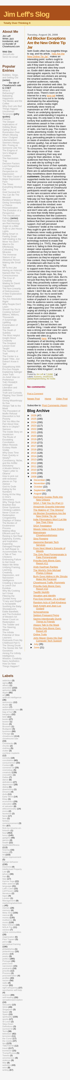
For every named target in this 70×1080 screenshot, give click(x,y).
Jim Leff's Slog (26, 14)
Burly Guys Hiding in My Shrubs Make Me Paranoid (50, 578)
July (36, 644)
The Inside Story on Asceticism (12, 433)
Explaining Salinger (12, 372)
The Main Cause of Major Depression (12, 177)
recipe (5, 985)
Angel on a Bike (10, 226)
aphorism (6, 690)
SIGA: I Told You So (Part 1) (48, 503)
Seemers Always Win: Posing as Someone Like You (12, 145)
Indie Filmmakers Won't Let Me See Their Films (50, 521)
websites (6, 1065)
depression (7, 784)
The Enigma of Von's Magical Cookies (9, 153)
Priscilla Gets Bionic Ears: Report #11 (47, 562)
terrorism (6, 1036)
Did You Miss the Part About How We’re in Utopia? (11, 424)
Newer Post (33, 398)
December (40, 480)
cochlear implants (10, 753)
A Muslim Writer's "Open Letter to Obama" (11, 471)
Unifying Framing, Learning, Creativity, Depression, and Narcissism (11, 572)
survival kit (7, 1029)
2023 (34, 425)
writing (5, 1070)
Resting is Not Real (12, 536)
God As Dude (9, 486)
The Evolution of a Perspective (11, 211)
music (5, 922)
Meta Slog (7, 912)
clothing (6, 748)
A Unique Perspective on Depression (10, 171)
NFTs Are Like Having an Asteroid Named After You (12, 270)
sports (5, 1019)
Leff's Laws (7, 888)
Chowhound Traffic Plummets (49, 582)
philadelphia (8, 949)
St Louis (6, 1021)
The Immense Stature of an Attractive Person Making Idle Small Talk (11, 259)
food (4, 833)
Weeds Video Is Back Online (48, 529)
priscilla (6, 970)
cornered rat (8, 767)
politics (5, 958)
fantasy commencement (10, 821)
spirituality (7, 1016)
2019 (34, 439)
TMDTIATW (8, 1045)
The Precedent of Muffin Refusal (11, 412)
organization (8, 937)
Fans (4, 181)
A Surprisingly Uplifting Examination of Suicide (10, 324)
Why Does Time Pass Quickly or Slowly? (10, 455)
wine (4, 1067)
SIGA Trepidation (42, 525)
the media (51, 379)
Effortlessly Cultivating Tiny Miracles (10, 249)
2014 (34, 456)
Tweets (5, 1055)
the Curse (7, 1038)
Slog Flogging (40, 538)
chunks (5, 746)
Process (6, 528)
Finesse (6, 119)
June (37, 647)
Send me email (10, 57)
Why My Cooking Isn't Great (11, 592)
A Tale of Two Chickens (9, 555)
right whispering (10, 987)
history (5, 852)
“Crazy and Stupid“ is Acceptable (12, 602)
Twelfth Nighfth (41, 592)
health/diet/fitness (10, 845)
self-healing (8, 997)
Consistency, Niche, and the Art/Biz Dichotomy (12, 463)
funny (5, 835)
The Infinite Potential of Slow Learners (11, 635)
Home (48, 398)
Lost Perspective (10, 166)
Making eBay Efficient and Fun (11, 532)
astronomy (7, 702)
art (3, 695)
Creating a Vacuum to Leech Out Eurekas (12, 585)
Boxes (5, 724)
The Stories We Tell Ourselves (12, 649)
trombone (7, 1050)
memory (6, 910)
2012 (34, 463)
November (40, 483)
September (40, 490)
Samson (6, 429)
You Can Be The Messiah (10, 196)
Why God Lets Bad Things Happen (12, 107)
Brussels (6, 726)
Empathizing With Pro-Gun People (11, 368)
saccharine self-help (12, 990)
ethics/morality (9, 808)
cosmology (7, 770)
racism (5, 980)
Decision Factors (11, 163)
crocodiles (7, 775)
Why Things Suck (11, 502)
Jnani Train (8, 374)
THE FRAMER (9, 382)
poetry (5, 956)
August (38, 493)
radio (4, 983)
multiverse (7, 920)
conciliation (7, 760)
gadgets (6, 837)
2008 (34, 476)
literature (6, 893)
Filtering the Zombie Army (9, 597)
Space (5, 1012)
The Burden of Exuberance (9, 524)
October (38, 486)
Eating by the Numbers (9, 490)
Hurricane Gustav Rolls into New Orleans (48, 498)
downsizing (7, 789)
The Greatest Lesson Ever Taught (9, 346)
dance (5, 779)
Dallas (5, 777)
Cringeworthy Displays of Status (11, 519)
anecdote (6, 687)
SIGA (5, 1007)
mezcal (5, 915)
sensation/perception (12, 999)
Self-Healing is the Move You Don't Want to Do (11, 242)
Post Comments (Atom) (54, 405)
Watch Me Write (10, 564)
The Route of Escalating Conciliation (9, 440)
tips (4, 1043)
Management (8, 900)
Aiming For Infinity (11, 653)
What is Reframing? (8, 92)
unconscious (8, 1058)
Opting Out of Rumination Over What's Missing (11, 132)
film (4, 825)
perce (5, 941)
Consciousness (10, 275)
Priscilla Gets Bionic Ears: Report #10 (47, 587)
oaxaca (6, 929)
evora (5, 811)
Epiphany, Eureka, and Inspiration (11, 540)
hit (3, 854)
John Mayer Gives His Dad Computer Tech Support (47, 639)
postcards (7, 968)
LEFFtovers (8, 891)
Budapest (7, 729)
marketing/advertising (36, 379)
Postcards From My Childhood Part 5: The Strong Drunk (12, 643)
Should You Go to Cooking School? (11, 310)
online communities (11, 932)
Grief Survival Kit (11, 192)
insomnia (6, 866)
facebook (6, 813)
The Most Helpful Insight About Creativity (11, 338)
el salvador (7, 806)
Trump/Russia (9, 1053)
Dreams (6, 791)
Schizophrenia (41, 612)
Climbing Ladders (11, 510)
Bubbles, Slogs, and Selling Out (10, 76)
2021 (34, 432)
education (7, 804)
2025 (34, 418)
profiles (6, 978)
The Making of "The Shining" (48, 510)
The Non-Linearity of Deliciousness (11, 290)
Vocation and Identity (44, 595)
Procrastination (10, 208)
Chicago (6, 733)
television (7, 1033)
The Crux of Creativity (8, 279)
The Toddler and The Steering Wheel (10, 627)
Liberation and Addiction (9, 389)
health (5, 842)
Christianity (7, 743)
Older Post (62, 398)
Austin (5, 704)
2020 (34, 435)
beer (4, 716)
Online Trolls (40, 634)
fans (4, 818)
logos (5, 895)
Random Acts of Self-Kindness (49, 602)
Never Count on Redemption (10, 514)
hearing (6, 850)
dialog (5, 787)
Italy (4, 879)
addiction (6, 680)
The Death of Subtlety (9, 331)
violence (6, 1060)
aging (5, 683)
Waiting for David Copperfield (11, 284)
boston (5, 721)
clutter (5, 750)
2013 (34, 459)
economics (7, 801)
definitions (7, 782)
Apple (5, 692)
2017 (34, 446)
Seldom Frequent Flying (46, 615)
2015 (34, 452)
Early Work (7, 796)
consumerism (8, 762)
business (38, 377)
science (6, 995)
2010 (34, 469)
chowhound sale (10, 738)
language (6, 886)
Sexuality (6, 1004)
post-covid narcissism (7, 964)
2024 (34, 422)
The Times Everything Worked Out (12, 187)
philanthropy (8, 951)
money (5, 917)
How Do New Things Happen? (10, 665)
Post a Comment (35, 393)
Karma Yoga (8, 881)
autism (5, 707)
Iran (4, 876)
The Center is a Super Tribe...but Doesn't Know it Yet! (10, 360)
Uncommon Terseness (8, 112)
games (5, 840)
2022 (34, 429)
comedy (6, 758)
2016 (34, 449)
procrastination (9, 975)
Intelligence (8, 580)
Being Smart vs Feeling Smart (10, 235)
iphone (5, 874)
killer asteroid (8, 883)
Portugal (6, 961)
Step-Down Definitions (7, 1025)
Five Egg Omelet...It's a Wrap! (49, 598)
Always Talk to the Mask (46, 625)
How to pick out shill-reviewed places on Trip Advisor (10, 480)
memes (6, 908)
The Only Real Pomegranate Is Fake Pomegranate (49, 556)
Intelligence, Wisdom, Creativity (12, 657)
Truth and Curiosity (12, 393)
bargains (6, 714)
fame (4, 816)
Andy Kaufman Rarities (45, 566)
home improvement (11, 857)
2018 (34, 442)
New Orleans (8, 925)
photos (5, 954)
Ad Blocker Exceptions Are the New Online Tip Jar (49, 514)
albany (5, 685)
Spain (5, 1014)
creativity (6, 772)
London (6, 898)
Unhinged (7, 385)
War (4, 1062)
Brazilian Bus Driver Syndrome (11, 506)
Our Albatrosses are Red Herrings (11, 222)
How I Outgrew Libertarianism (10, 138)
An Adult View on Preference (11, 378)
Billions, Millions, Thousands (10, 316)
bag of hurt (7, 712)
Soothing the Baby (11, 606)
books (5, 719)
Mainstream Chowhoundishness (45, 534)
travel (5, 1048)
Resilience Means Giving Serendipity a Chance (11, 203)
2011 (34, 466)
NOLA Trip (7, 927)
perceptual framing (11, 944)
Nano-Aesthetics (10, 661)
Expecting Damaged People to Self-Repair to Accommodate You (12, 548)
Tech (4, 1031)
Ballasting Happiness (7, 97)
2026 (34, 415)
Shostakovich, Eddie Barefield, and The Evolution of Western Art (11, 613)
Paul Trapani (8, 939)
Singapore (7, 1009)
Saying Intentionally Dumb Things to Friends (47, 620)
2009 (34, 473)
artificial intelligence (11, 697)
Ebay (4, 799)
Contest (6, 765)
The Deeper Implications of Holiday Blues (9, 124)
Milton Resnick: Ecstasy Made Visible (10, 447)
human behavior (10, 862)
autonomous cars (10, 709)
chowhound (48, 377)
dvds (4, 794)
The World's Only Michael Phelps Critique (47, 571)
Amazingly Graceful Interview (49, 506)
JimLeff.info (8, 54)
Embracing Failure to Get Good (11, 560)
